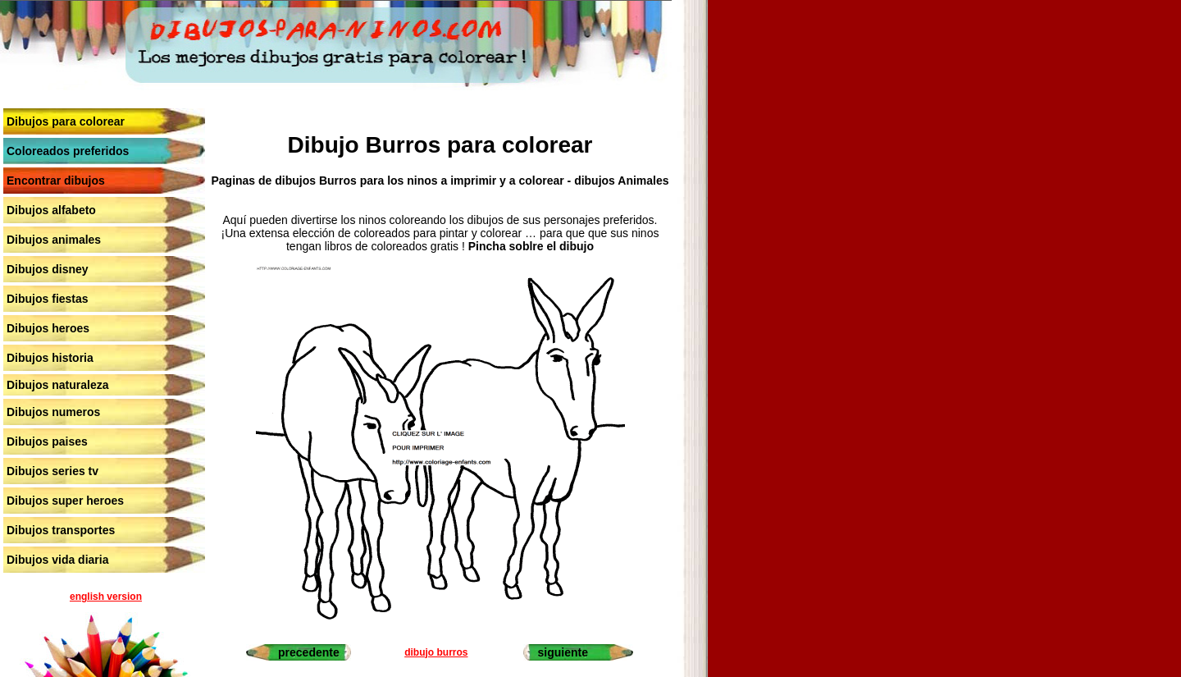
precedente (309, 652)
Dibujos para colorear (66, 121)
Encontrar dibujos (56, 180)
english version (106, 596)
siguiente (563, 652)
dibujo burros (435, 652)
